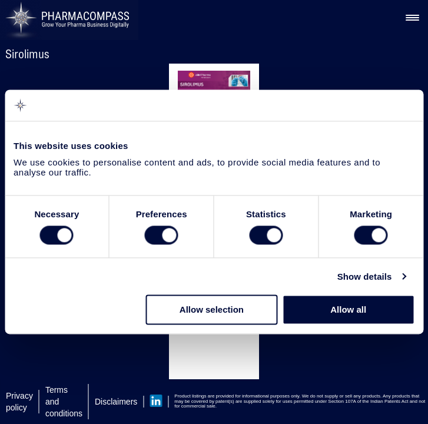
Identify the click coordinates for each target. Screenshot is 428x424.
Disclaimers (116, 401)
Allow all (348, 310)
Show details (364, 276)
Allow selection (212, 310)
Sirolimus (27, 54)
